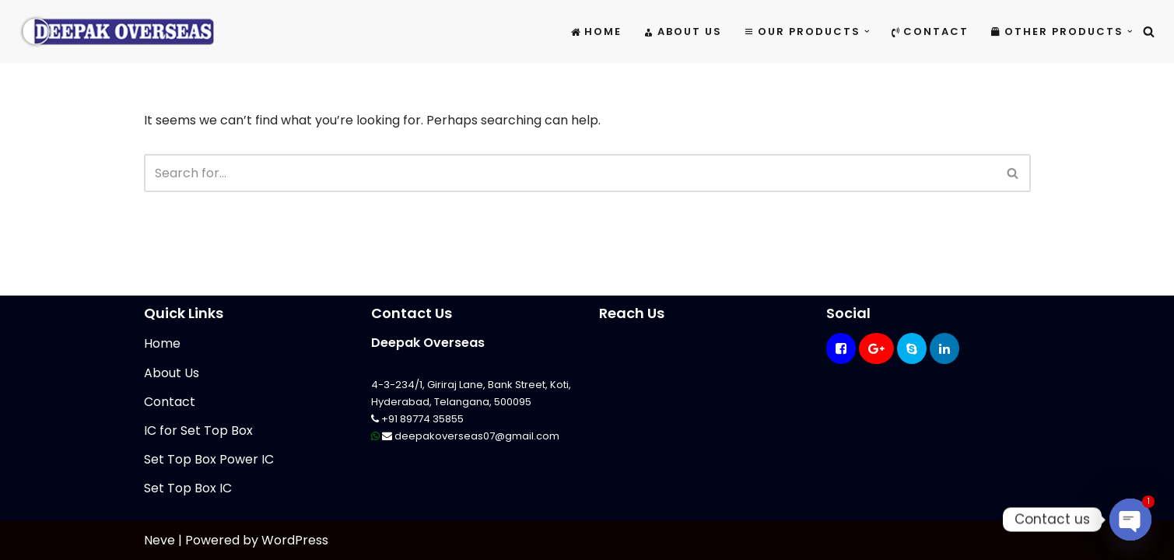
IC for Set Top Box (198, 430)
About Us (682, 31)
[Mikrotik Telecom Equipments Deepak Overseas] (117, 31)
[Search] (1149, 31)
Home (596, 31)
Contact (930, 31)
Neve (159, 540)
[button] (867, 31)
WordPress (294, 540)
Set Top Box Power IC (209, 459)
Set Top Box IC (188, 488)
